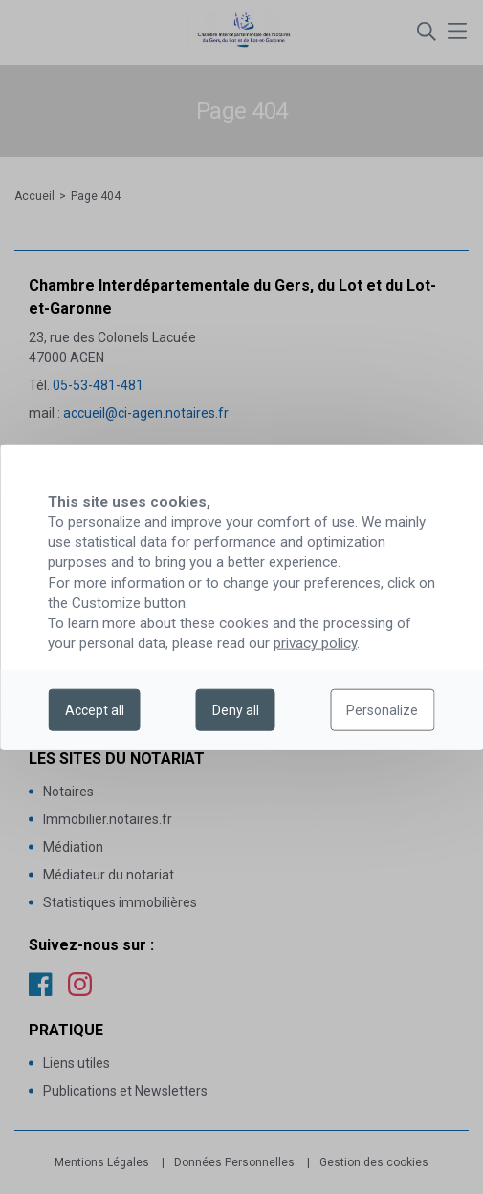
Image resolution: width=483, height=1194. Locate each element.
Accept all (94, 710)
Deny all (235, 710)
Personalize (382, 710)
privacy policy (315, 643)
